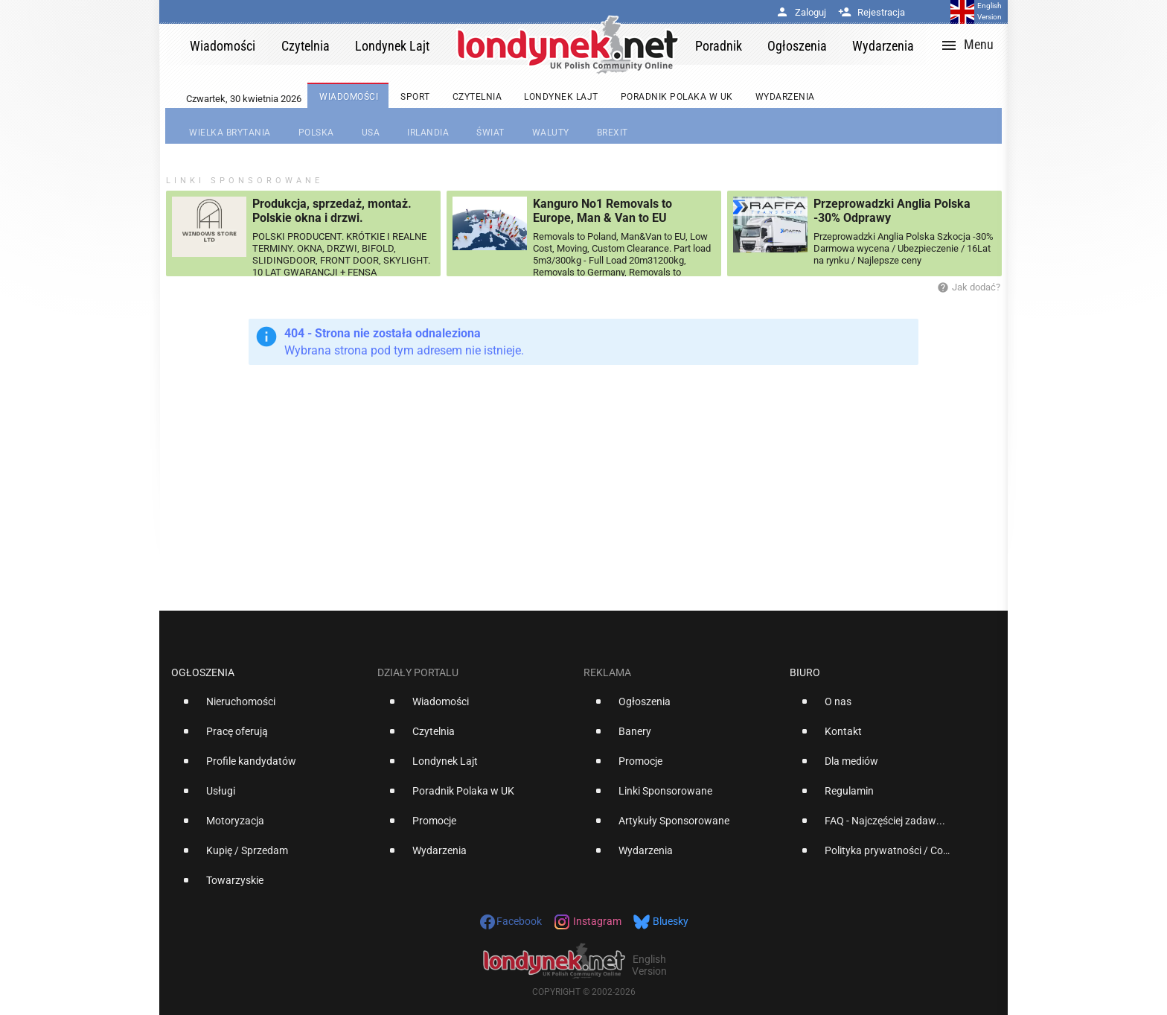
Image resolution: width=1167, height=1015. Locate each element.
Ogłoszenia (202, 672)
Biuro (805, 672)
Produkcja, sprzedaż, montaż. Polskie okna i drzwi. (332, 211)
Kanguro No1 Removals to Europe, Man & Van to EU (602, 211)
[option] (268, 707)
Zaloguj (801, 12)
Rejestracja (871, 12)
